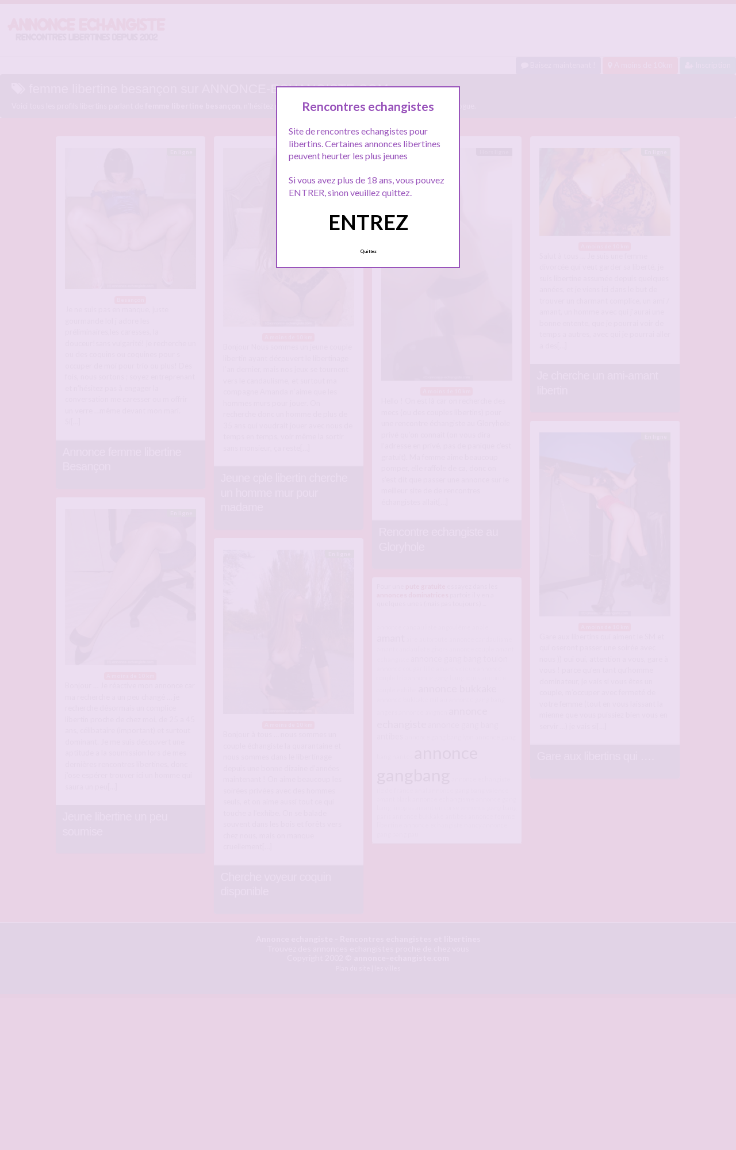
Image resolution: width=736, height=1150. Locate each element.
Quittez (368, 251)
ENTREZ (368, 222)
